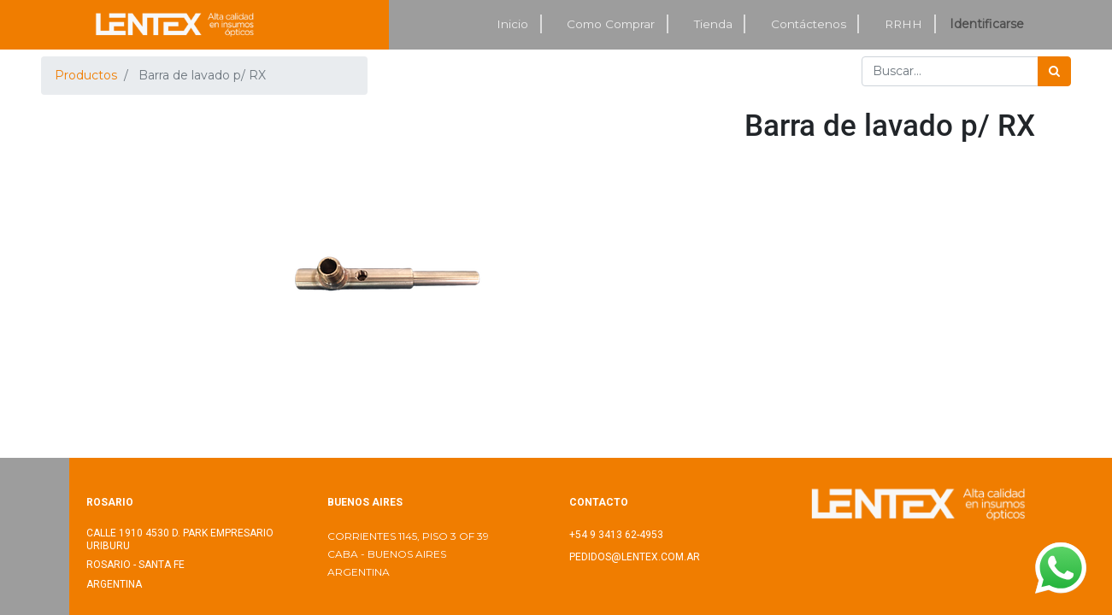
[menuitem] (514, 24)
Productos (86, 75)
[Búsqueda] (1054, 71)
